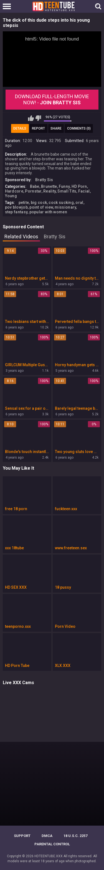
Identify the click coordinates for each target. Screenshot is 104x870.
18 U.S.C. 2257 (75, 836)
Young (11, 196)
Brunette (49, 186)
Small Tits (66, 191)
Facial (84, 191)
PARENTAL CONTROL (52, 844)
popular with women (48, 212)
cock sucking (61, 202)
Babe (34, 186)
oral (79, 202)
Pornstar (33, 191)
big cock (39, 202)
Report (38, 128)
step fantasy (16, 212)
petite (24, 202)
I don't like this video (38, 118)
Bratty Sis (44, 180)
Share (56, 128)
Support (22, 836)
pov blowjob (16, 207)
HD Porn (79, 186)
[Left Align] (8, 6)
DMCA (47, 836)
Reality (49, 191)
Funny (64, 186)
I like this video (31, 118)
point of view (41, 207)
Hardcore (14, 191)
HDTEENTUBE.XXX (48, 856)
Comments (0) (79, 128)
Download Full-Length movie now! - (52, 99)
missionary (65, 207)
